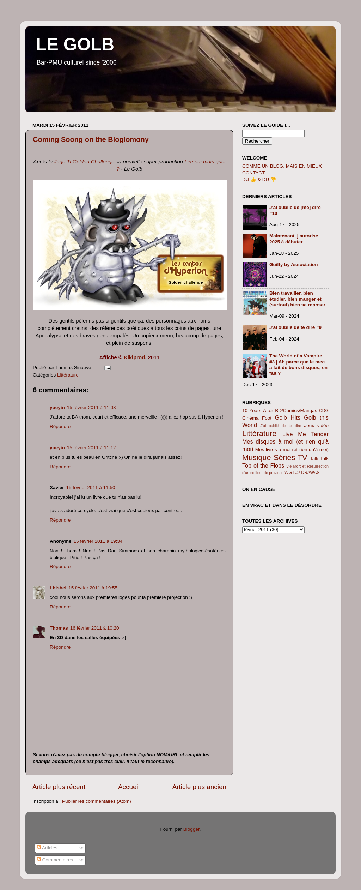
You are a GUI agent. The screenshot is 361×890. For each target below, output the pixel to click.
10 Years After (257, 410)
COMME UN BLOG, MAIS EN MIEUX (282, 166)
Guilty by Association (293, 264)
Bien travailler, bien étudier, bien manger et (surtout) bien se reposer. (297, 298)
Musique (256, 457)
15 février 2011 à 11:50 (90, 487)
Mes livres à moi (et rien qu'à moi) (292, 449)
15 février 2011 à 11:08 (91, 407)
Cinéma (250, 418)
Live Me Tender (305, 434)
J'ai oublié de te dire (281, 425)
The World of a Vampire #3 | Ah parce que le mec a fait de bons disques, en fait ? (298, 364)
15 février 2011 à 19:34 (98, 541)
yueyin (57, 407)
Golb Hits (287, 417)
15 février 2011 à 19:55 (92, 587)
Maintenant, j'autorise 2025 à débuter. (293, 238)
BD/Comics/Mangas (296, 410)
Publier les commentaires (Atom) (96, 801)
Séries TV (290, 457)
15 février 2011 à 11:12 (91, 447)
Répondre (60, 426)
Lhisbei (58, 587)
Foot (266, 418)
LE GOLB (75, 44)
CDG (324, 410)
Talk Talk (319, 458)
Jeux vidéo (316, 425)
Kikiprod (134, 357)
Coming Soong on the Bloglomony (91, 139)
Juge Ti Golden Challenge (84, 161)
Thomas (59, 628)
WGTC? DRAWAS (302, 472)
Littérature (68, 375)
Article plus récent (58, 786)
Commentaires (55, 859)
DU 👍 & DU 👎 (259, 179)
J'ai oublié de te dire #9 (295, 327)
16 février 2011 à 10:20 (94, 628)
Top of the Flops (263, 465)
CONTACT (253, 172)
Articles (47, 847)
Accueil (129, 786)
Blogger (191, 829)
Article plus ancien (199, 786)
